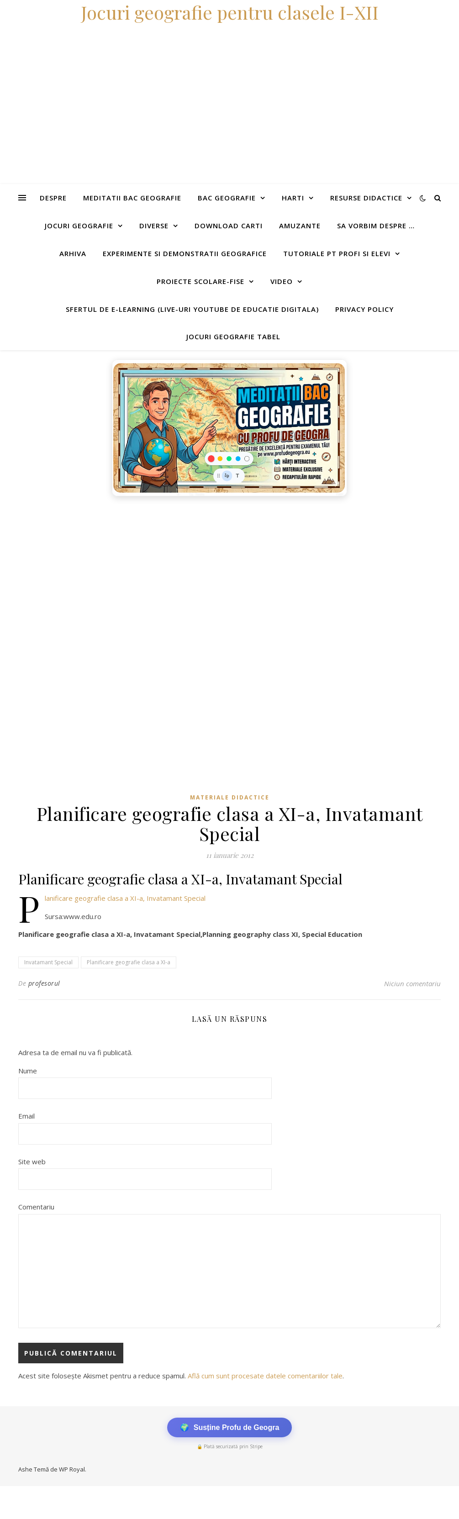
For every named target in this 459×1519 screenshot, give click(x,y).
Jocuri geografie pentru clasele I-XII (230, 12)
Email (26, 1115)
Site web (32, 1161)
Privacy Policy (364, 309)
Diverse (154, 225)
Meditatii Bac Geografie (132, 197)
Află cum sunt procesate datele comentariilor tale (265, 1375)
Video (281, 281)
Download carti (229, 225)
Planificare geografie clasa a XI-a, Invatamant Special (125, 898)
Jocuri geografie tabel (233, 336)
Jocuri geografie (79, 225)
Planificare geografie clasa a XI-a (128, 962)
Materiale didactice (229, 797)
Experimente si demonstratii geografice (185, 253)
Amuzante (300, 225)
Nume (27, 1070)
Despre (53, 197)
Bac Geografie (227, 197)
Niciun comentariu (412, 983)
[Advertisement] (229, 569)
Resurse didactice (366, 197)
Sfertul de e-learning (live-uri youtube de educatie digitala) (192, 309)
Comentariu (36, 1206)
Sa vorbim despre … (376, 225)
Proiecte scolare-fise (200, 281)
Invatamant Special (48, 962)
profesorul (44, 983)
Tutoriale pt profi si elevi (336, 253)
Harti (293, 197)
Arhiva (72, 253)
